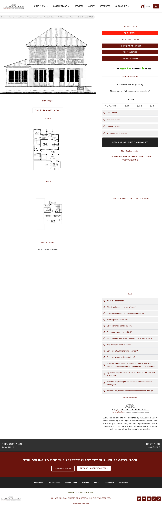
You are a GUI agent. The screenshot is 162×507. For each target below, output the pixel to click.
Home (3, 17)
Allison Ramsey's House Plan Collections (41, 17)
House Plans (19, 17)
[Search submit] (156, 6)
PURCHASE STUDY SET (130, 59)
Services (85, 482)
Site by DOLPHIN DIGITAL (81, 503)
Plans (10, 17)
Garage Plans (71, 482)
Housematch (39, 482)
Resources (109, 482)
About (96, 482)
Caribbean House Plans (66, 17)
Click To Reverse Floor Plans (47, 110)
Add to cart (130, 33)
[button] (130, 68)
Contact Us (123, 482)
